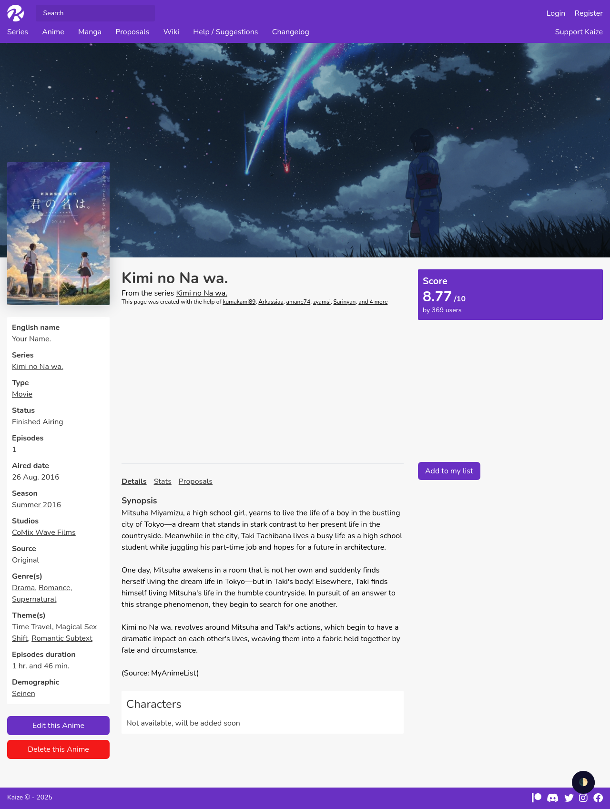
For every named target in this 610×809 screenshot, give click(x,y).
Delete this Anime (58, 749)
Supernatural (34, 599)
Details (134, 481)
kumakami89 (239, 302)
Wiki (171, 32)
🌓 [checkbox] (583, 782)
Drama (23, 588)
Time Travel (32, 627)
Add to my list (449, 471)
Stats (163, 481)
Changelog (290, 32)
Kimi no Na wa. (37, 366)
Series (17, 32)
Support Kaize (579, 32)
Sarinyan (345, 302)
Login (556, 13)
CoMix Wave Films (44, 532)
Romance (54, 588)
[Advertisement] (263, 384)
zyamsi (322, 302)
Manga (90, 32)
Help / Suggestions (225, 32)
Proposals (132, 32)
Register (589, 13)
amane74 (298, 302)
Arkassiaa (270, 302)
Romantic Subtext (61, 638)
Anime (53, 32)
